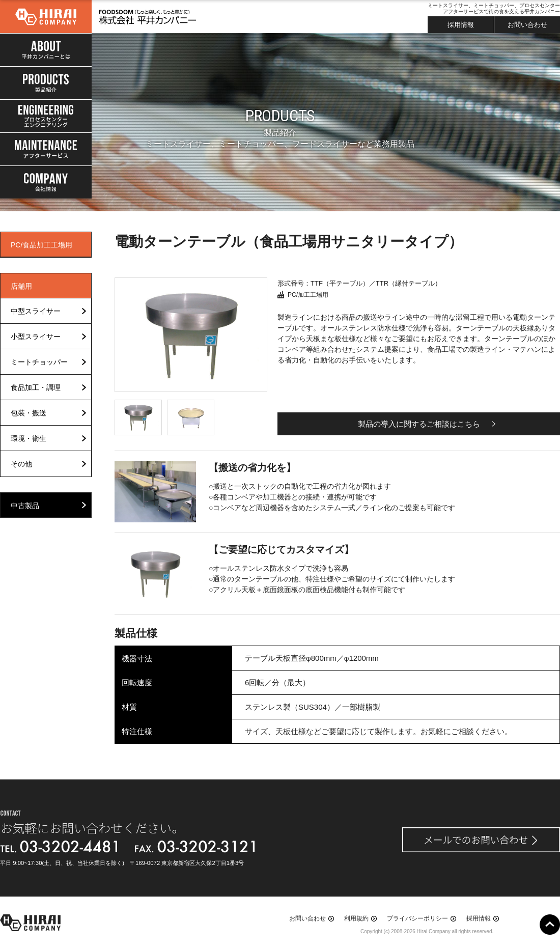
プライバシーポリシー (417, 918)
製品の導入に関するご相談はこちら (419, 424)
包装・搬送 (28, 413)
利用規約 (356, 918)
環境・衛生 (28, 438)
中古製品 (25, 505)
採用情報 (460, 25)
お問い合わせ (527, 25)
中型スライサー (36, 311)
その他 (21, 464)
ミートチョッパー (39, 362)
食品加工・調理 (36, 387)
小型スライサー (36, 336)
